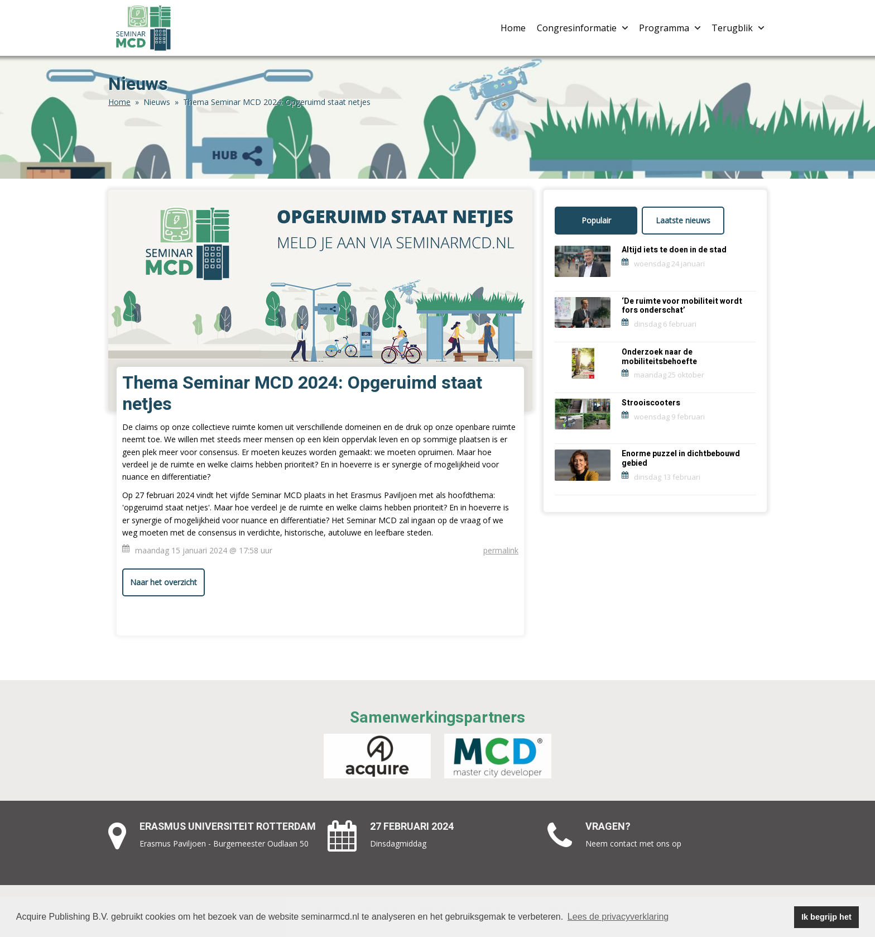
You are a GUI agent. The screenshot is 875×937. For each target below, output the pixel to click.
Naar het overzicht (163, 582)
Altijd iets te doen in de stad (674, 250)
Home (513, 28)
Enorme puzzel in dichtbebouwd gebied (681, 458)
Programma (669, 28)
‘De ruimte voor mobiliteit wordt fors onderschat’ (682, 306)
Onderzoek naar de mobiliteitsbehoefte (659, 356)
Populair (596, 220)
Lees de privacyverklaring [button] (618, 916)
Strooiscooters (651, 403)
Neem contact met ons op (633, 843)
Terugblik (737, 28)
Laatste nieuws (683, 220)
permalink (500, 550)
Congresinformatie (582, 28)
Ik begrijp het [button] (826, 916)
